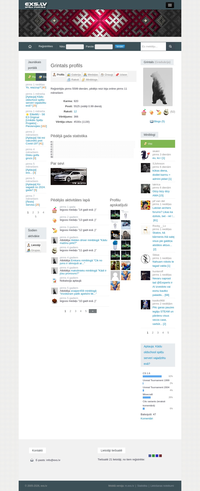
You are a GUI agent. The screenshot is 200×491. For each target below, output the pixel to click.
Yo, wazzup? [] (36, 86)
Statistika (142, 485)
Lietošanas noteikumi (162, 485)
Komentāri (147, 418)
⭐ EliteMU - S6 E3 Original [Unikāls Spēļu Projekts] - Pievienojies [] (36, 118)
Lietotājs (149, 455)
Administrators (160, 455)
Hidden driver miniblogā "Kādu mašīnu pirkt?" (83, 242)
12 (75, 111)
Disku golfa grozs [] (36, 154)
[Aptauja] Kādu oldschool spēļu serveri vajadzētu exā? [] (36, 99)
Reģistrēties (46, 46)
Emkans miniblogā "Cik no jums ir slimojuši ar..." (81, 262)
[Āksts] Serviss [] (36, 200)
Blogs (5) (159, 121)
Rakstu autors (153, 455)
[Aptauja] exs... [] (36, 168)
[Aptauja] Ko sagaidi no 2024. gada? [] (36, 184)
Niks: (72, 46)
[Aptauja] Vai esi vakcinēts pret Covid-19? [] (36, 137)
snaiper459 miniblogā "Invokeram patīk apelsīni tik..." (78, 292)
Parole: (99, 46)
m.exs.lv (129, 485)
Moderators (157, 455)
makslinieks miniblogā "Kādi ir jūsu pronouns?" (83, 272)
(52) (172, 111)
